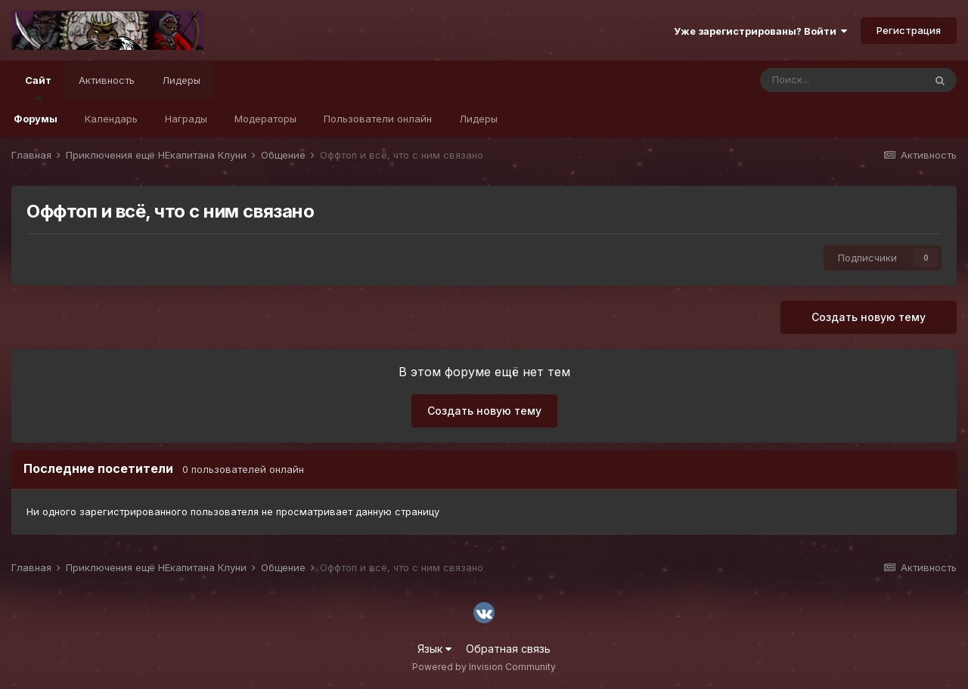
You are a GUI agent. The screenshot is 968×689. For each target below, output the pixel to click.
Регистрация (908, 30)
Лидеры (478, 119)
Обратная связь (508, 648)
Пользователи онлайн (378, 119)
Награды (186, 119)
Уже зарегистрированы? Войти (760, 31)
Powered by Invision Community (484, 666)
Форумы (35, 119)
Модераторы (265, 119)
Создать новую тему (868, 317)
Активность (107, 80)
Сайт (38, 87)
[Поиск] (841, 80)
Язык (434, 648)
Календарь (111, 119)
